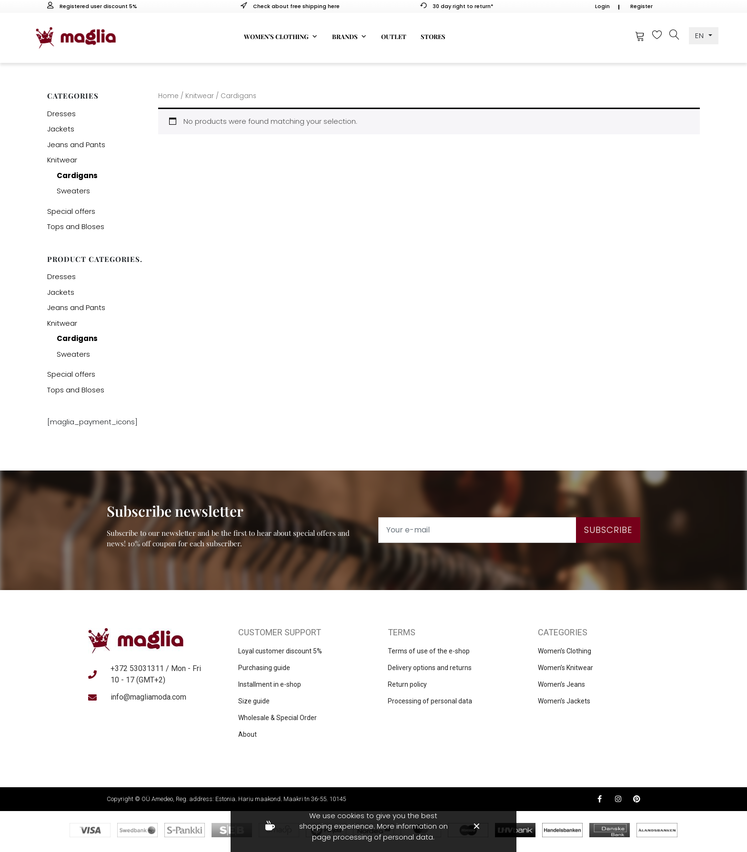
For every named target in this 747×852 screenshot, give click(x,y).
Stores (433, 36)
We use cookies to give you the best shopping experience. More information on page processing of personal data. (373, 826)
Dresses (61, 114)
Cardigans (77, 175)
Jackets (60, 129)
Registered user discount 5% (92, 6)
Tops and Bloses (75, 226)
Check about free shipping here (290, 6)
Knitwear (62, 160)
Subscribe (608, 530)
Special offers (71, 211)
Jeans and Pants (76, 145)
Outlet (393, 36)
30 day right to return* (457, 6)
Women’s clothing (281, 36)
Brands (349, 36)
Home (168, 95)
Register (641, 6)
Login (602, 6)
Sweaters (73, 191)
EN (701, 35)
